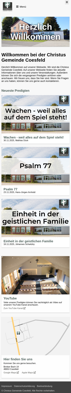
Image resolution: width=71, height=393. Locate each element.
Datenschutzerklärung (24, 386)
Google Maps (12, 372)
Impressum (6, 386)
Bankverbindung (44, 386)
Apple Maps (29, 372)
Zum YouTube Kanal (15, 308)
